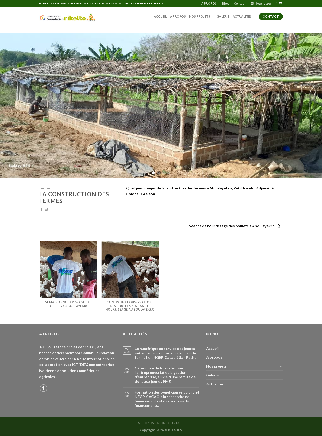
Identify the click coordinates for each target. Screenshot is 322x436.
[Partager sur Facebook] (41, 209)
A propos (178, 16)
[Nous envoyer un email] (280, 3)
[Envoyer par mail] (46, 209)
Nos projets (201, 16)
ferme (44, 188)
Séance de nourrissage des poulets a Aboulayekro (234, 226)
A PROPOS (209, 3)
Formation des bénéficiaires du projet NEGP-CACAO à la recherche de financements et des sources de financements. (167, 399)
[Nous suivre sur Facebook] (276, 3)
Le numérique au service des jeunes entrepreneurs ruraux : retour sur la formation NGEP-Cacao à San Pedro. (166, 352)
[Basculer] (281, 366)
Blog (225, 3)
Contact (239, 3)
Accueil (160, 16)
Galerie (223, 16)
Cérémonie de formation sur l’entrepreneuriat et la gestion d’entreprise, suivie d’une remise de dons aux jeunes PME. (165, 375)
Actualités (242, 16)
